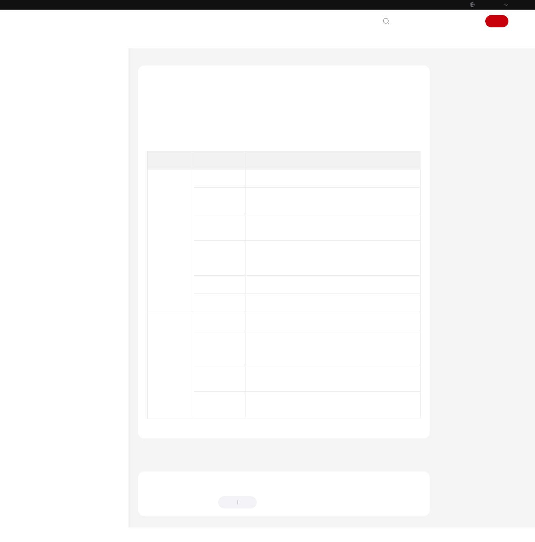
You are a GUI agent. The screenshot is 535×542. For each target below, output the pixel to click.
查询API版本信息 (230, 400)
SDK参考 (44, 353)
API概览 (51, 200)
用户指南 (45, 145)
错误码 (49, 339)
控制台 (451, 21)
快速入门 (45, 131)
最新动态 (45, 104)
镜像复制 (221, 266)
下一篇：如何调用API (458, 441)
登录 (470, 21)
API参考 (43, 173)
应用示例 (52, 270)
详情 (240, 529)
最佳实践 (45, 159)
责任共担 (45, 447)
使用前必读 (54, 187)
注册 (496, 21)
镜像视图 (221, 347)
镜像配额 (221, 292)
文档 (431, 21)
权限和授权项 (57, 284)
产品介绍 (45, 117)
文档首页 (149, 63)
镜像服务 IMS (184, 63)
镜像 (215, 203)
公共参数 (52, 297)
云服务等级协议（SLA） (63, 461)
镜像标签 (221, 221)
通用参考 (45, 433)
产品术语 (45, 395)
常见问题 (45, 367)
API (46, 242)
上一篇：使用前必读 (168, 441)
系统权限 (45, 502)
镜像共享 (221, 239)
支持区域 (45, 488)
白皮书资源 (47, 475)
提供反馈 (275, 493)
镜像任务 (221, 310)
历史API (51, 311)
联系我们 (409, 21)
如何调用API (56, 214)
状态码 (49, 325)
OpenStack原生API (63, 256)
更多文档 (45, 409)
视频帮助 (45, 381)
